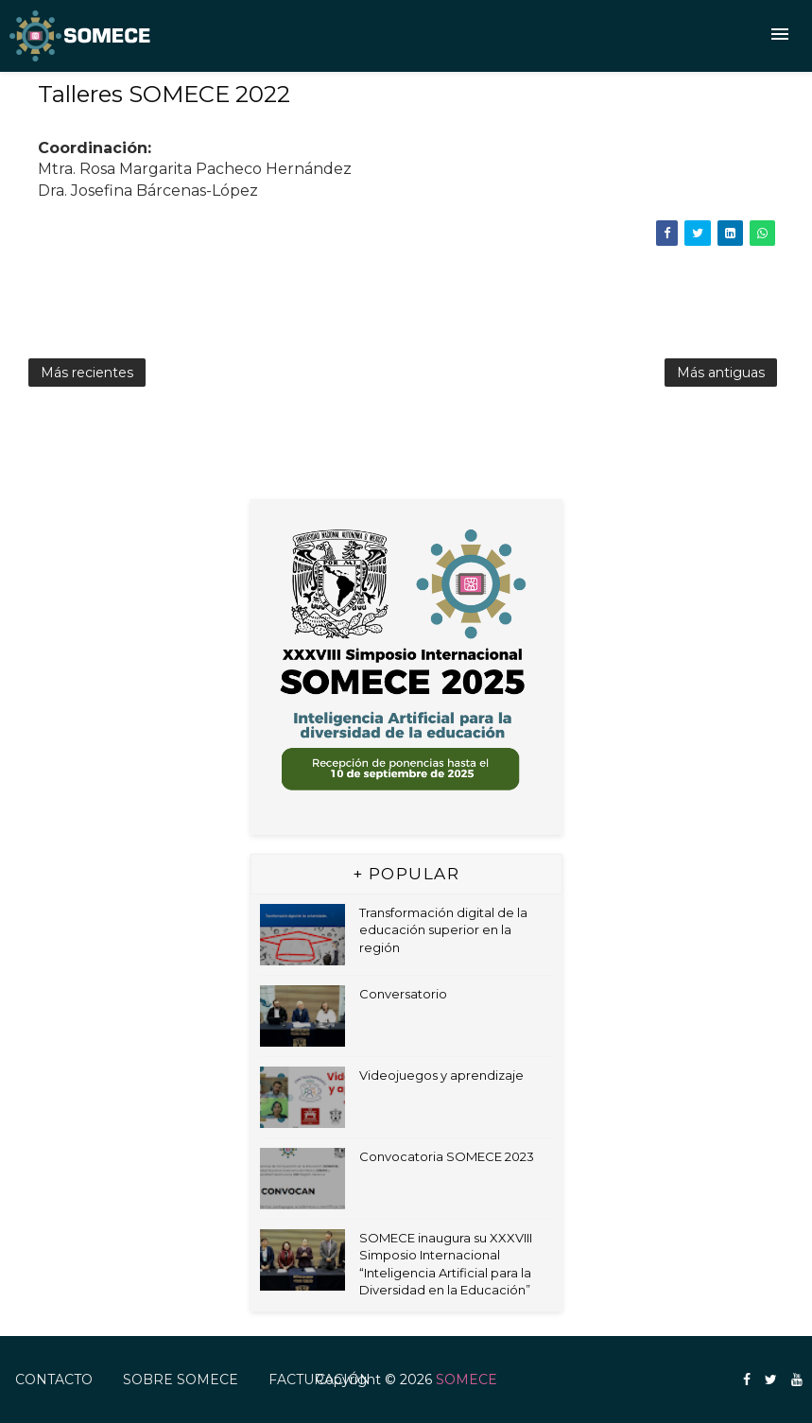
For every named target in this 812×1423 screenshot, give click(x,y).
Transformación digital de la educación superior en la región (443, 929)
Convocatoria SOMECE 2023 (446, 1156)
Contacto (54, 1379)
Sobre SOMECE (180, 1379)
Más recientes (87, 372)
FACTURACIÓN (319, 1379)
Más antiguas (721, 372)
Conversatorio (403, 993)
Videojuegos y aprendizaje (441, 1075)
